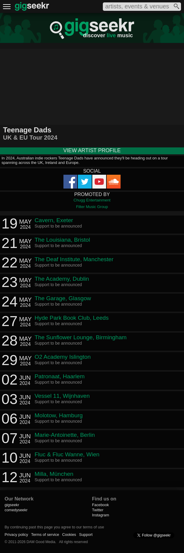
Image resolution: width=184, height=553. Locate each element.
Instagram (100, 515)
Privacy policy (16, 534)
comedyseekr (16, 510)
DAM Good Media (40, 542)
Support (86, 534)
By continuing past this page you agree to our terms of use (54, 527)
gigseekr (12, 505)
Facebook (100, 505)
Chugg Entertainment (92, 200)
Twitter (97, 510)
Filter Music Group (92, 206)
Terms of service (45, 534)
